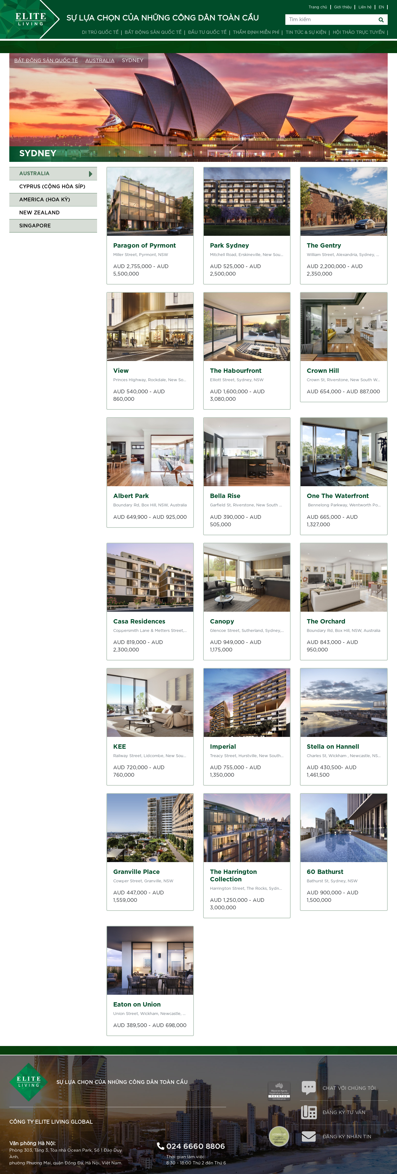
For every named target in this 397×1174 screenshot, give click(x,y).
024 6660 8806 (195, 1145)
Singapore (35, 225)
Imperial (223, 747)
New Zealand (39, 212)
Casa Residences (139, 622)
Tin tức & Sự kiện (306, 32)
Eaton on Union (137, 1005)
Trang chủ (318, 7)
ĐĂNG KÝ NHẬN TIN (349, 1139)
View (121, 371)
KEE (119, 747)
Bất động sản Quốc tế (47, 60)
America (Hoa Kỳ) (44, 199)
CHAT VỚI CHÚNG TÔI (351, 1088)
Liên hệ (365, 7)
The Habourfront (235, 371)
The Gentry (324, 246)
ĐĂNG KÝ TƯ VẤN (346, 1114)
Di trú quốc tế (100, 32)
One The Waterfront (338, 496)
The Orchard (326, 622)
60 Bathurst (325, 872)
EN (381, 7)
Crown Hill (323, 371)
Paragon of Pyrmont (144, 246)
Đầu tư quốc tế (207, 32)
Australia (104, 60)
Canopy (222, 622)
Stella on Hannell (333, 747)
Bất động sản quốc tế (153, 32)
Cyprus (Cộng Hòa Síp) (52, 186)
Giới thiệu (342, 7)
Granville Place (136, 872)
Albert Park (131, 496)
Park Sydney (229, 246)
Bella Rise (225, 496)
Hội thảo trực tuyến (359, 32)
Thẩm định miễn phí (256, 32)
